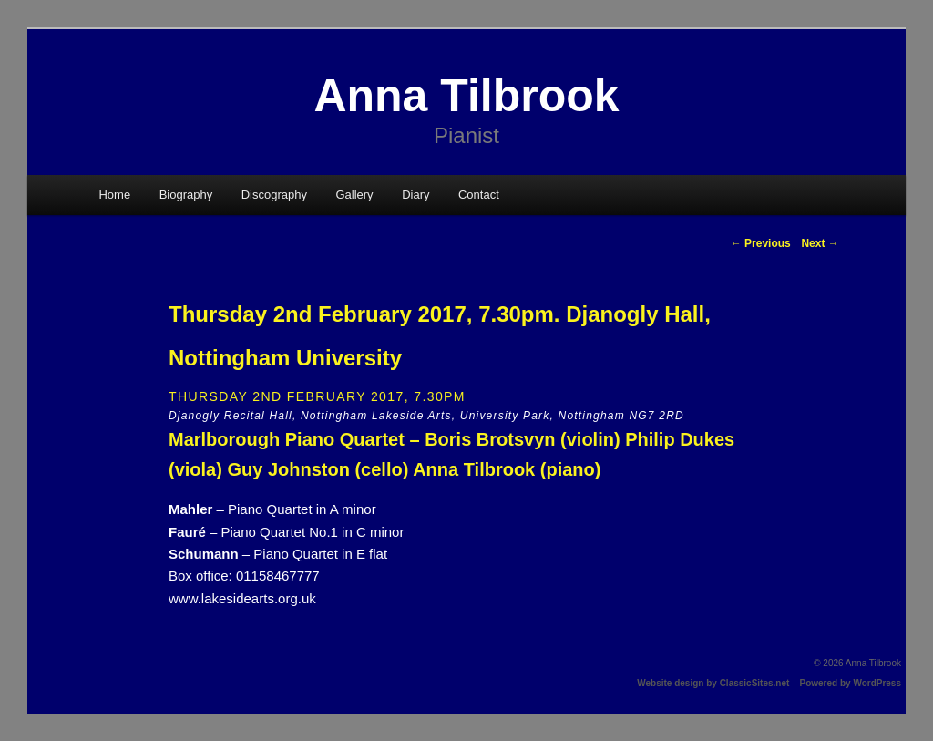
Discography (274, 194)
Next (819, 243)
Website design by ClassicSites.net (713, 683)
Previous (761, 243)
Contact (478, 194)
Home (114, 194)
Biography (186, 194)
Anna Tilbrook (466, 95)
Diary (415, 194)
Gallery (354, 194)
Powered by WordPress (850, 683)
